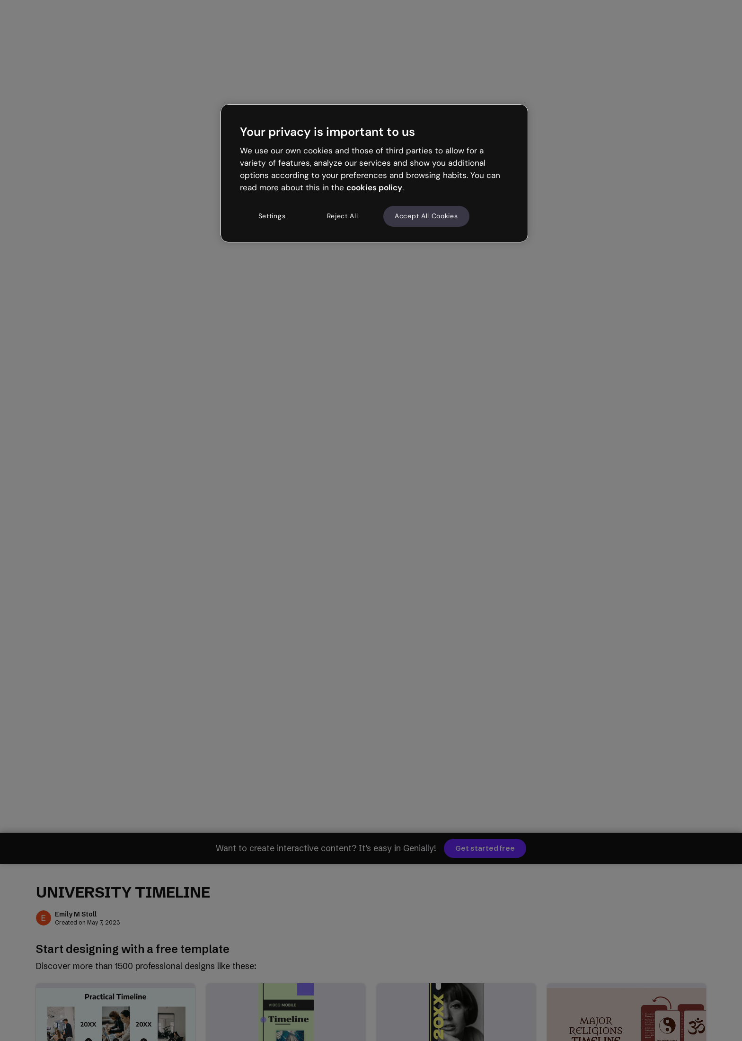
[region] (374, 173)
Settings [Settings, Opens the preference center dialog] (272, 216)
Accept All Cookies (426, 216)
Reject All (342, 216)
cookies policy (374, 187)
